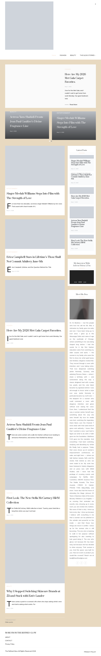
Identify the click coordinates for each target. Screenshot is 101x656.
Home (54, 55)
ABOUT (7, 637)
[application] (82, 277)
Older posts (9, 622)
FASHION (63, 55)
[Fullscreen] (91, 282)
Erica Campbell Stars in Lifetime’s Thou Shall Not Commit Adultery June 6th (81, 176)
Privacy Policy (9, 644)
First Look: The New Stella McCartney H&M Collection (81, 243)
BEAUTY (73, 55)
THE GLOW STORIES (88, 55)
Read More (73, 104)
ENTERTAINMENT (63, 113)
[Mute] (88, 282)
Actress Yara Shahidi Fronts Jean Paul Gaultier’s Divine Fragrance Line (26, 121)
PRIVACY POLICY (90, 652)
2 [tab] (51, 141)
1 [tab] (49, 141)
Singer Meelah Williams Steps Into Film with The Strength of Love (71, 122)
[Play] (72, 282)
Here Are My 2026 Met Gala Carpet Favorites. (75, 78)
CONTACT (8, 641)
